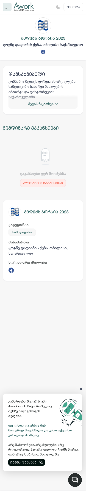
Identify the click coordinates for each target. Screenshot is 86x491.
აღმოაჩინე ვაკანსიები (43, 183)
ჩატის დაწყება (26, 462)
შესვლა (73, 7)
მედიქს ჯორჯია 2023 (46, 212)
